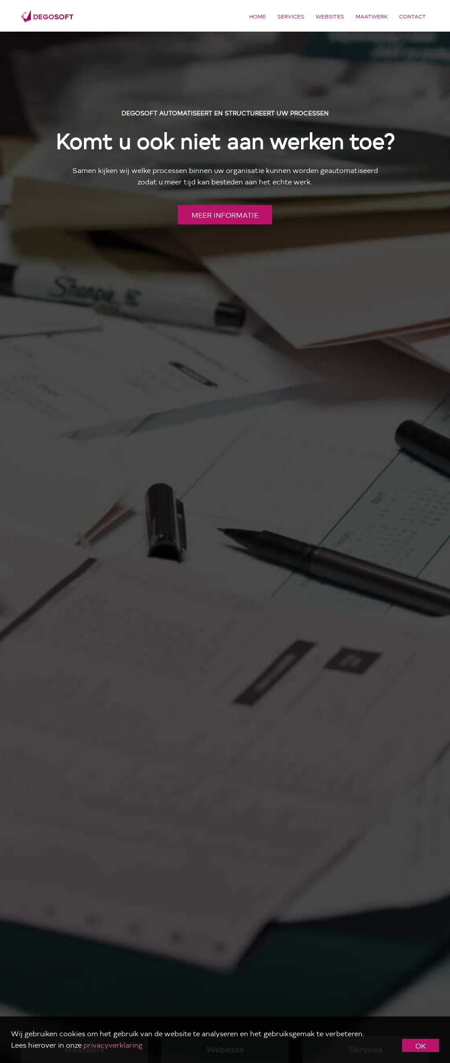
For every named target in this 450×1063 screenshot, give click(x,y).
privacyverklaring (112, 1044)
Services (290, 16)
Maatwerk (372, 16)
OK (420, 1045)
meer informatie (225, 215)
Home (257, 16)
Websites (330, 16)
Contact (412, 16)
